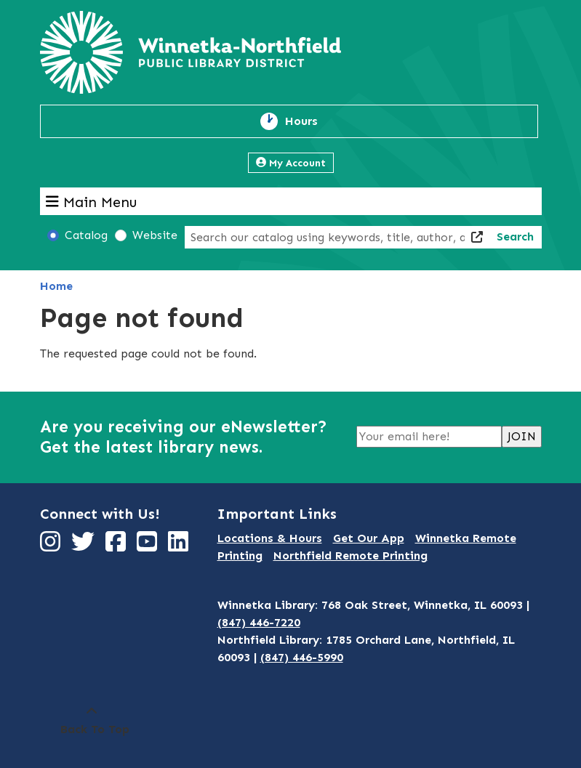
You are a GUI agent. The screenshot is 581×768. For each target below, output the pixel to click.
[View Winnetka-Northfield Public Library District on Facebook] (117, 546)
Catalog (86, 235)
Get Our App (368, 538)
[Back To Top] (91, 720)
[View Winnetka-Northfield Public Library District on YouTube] (149, 546)
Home (56, 286)
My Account (291, 163)
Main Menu (91, 201)
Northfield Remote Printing (350, 555)
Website (154, 235)
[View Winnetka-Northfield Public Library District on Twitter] (84, 546)
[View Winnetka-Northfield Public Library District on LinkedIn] (180, 546)
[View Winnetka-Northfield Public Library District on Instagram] (52, 546)
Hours (309, 121)
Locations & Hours (269, 538)
